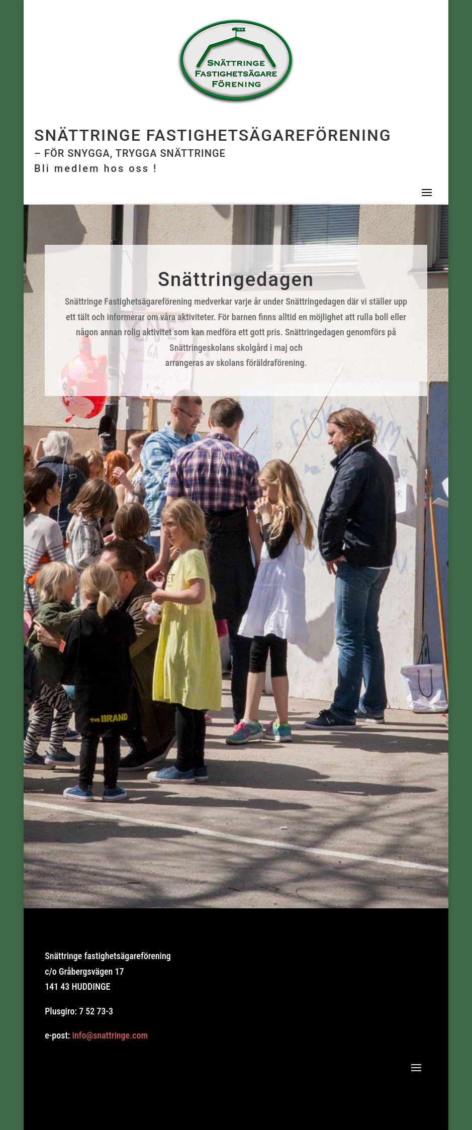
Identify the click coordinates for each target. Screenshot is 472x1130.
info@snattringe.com (110, 1035)
